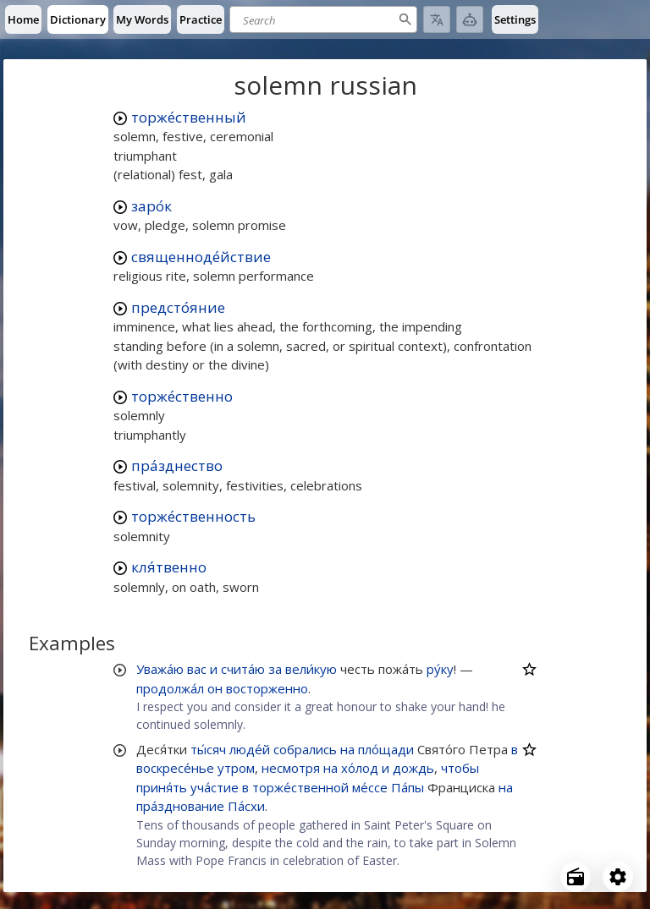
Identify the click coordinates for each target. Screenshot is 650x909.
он (215, 688)
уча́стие (214, 787)
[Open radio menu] (575, 877)
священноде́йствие (201, 256)
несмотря (291, 767)
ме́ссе (370, 787)
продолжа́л (170, 688)
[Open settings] (618, 877)
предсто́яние (178, 307)
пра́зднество (177, 465)
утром (236, 767)
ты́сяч (208, 749)
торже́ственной (300, 787)
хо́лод (359, 767)
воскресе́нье (175, 767)
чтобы (460, 767)
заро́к (151, 206)
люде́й (249, 749)
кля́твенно (169, 567)
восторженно (267, 688)
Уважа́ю (160, 668)
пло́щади (386, 749)
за (275, 668)
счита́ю (243, 668)
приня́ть (161, 787)
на (347, 749)
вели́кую (311, 668)
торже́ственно (182, 396)
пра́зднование (180, 805)
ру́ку (440, 668)
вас (197, 668)
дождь (413, 767)
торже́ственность (193, 516)
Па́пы (407, 787)
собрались (305, 749)
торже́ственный (188, 117)
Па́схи (246, 805)
